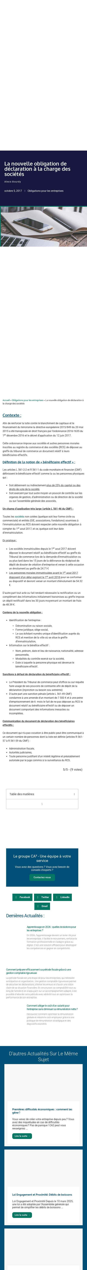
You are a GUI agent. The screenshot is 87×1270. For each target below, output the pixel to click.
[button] (74, 794)
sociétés (19, 516)
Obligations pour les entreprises (45, 190)
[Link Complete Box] (43, 1105)
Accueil (6, 400)
